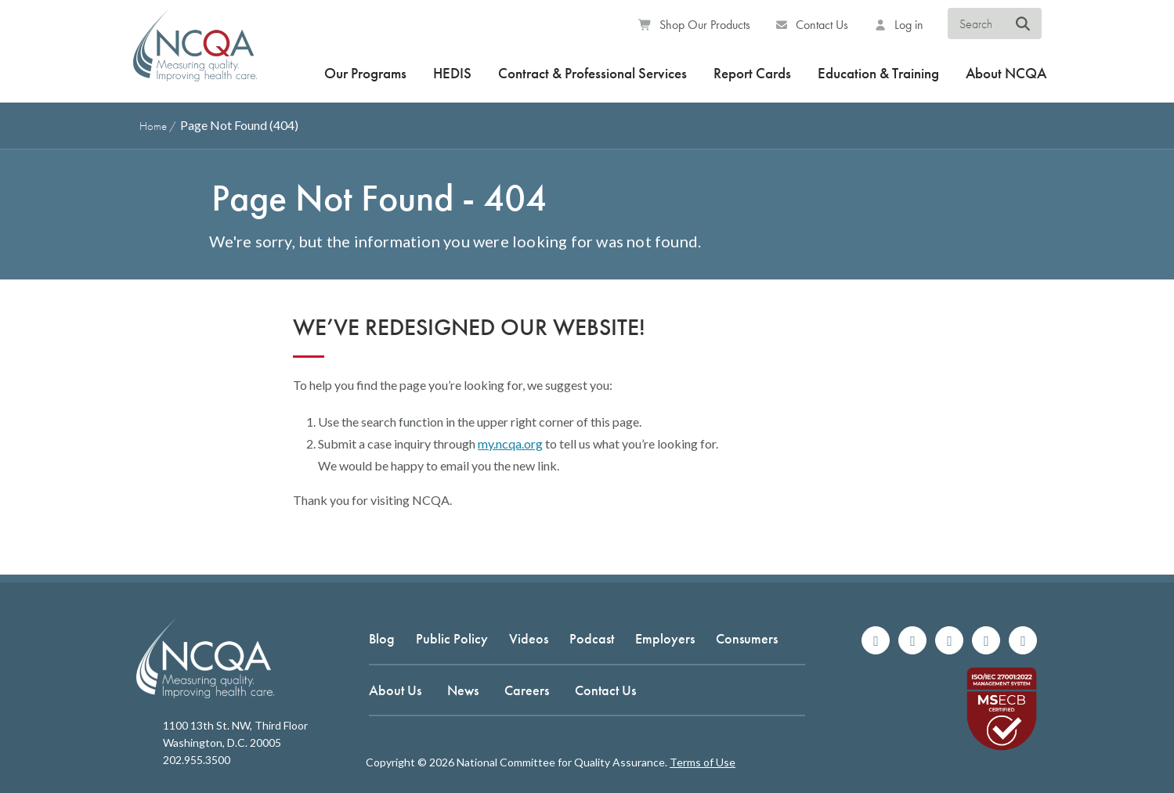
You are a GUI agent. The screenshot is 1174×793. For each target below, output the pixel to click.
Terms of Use (702, 762)
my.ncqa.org (510, 443)
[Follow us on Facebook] (876, 640)
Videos (528, 638)
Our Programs (365, 73)
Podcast (591, 638)
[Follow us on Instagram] (912, 640)
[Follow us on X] (949, 640)
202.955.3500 (196, 759)
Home (153, 126)
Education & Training (878, 73)
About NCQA (1006, 73)
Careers (526, 690)
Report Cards (752, 73)
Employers (665, 638)
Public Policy (452, 638)
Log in (898, 24)
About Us (395, 690)
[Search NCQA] (1023, 24)
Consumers (747, 638)
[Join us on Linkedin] (986, 640)
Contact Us (812, 24)
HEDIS (452, 73)
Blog (382, 638)
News (463, 690)
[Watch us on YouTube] (1023, 640)
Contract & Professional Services (592, 73)
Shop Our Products (694, 24)
